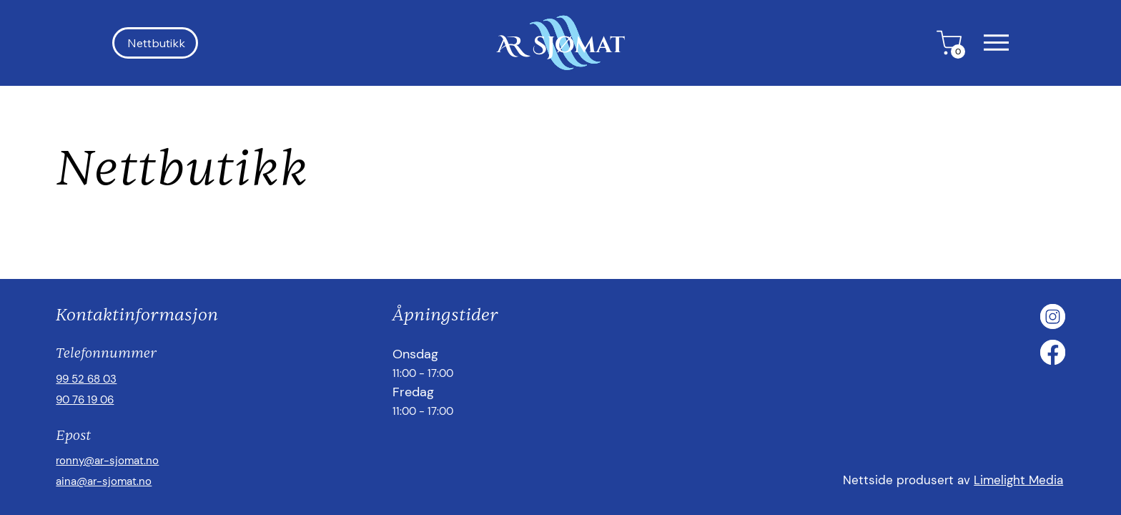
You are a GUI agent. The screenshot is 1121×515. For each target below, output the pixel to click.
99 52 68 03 (86, 379)
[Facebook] (1052, 352)
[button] (996, 42)
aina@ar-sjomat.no (104, 481)
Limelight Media (1018, 480)
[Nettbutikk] (155, 43)
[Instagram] (1052, 316)
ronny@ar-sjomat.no (107, 460)
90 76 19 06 (85, 400)
